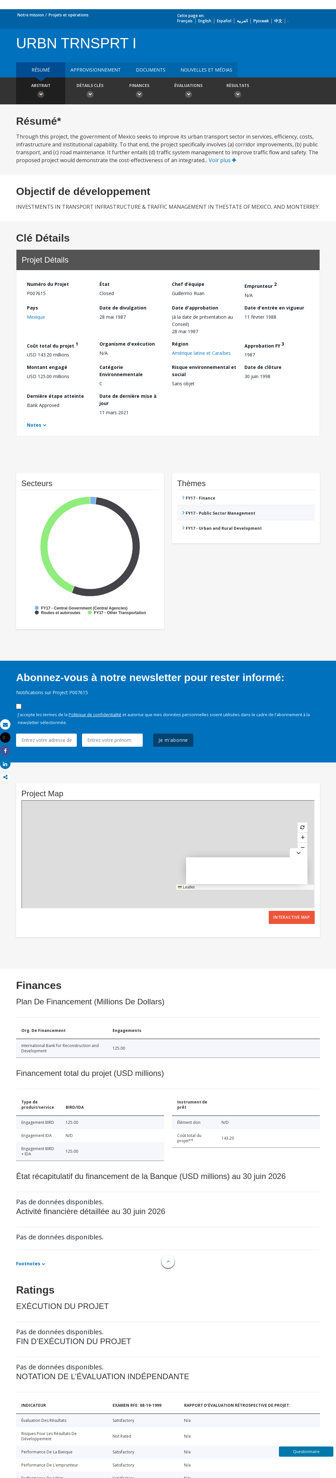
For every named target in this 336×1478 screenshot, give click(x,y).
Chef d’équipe (188, 284)
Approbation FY (264, 345)
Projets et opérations (69, 15)
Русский (261, 21)
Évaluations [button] (188, 91)
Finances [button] (139, 91)
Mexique (36, 317)
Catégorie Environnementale (121, 370)
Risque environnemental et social (204, 370)
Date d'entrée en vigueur (274, 308)
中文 (278, 21)
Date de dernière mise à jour (128, 399)
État (104, 284)
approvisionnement (96, 70)
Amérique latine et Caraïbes (201, 353)
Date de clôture (263, 367)
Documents (150, 70)
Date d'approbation (195, 308)
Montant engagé (47, 367)
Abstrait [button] (40, 91)
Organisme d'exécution (127, 344)
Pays (32, 308)
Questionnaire (306, 1451)
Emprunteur (260, 285)
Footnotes (28, 1263)
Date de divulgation (122, 308)
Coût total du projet (52, 345)
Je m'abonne (173, 740)
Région (180, 344)
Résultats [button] (237, 91)
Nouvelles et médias (206, 70)
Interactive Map (291, 917)
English (204, 21)
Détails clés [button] (90, 91)
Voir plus (222, 160)
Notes (34, 425)
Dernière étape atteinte (55, 396)
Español (224, 21)
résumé (41, 70)
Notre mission (30, 15)
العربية (242, 21)
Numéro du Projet (48, 284)
